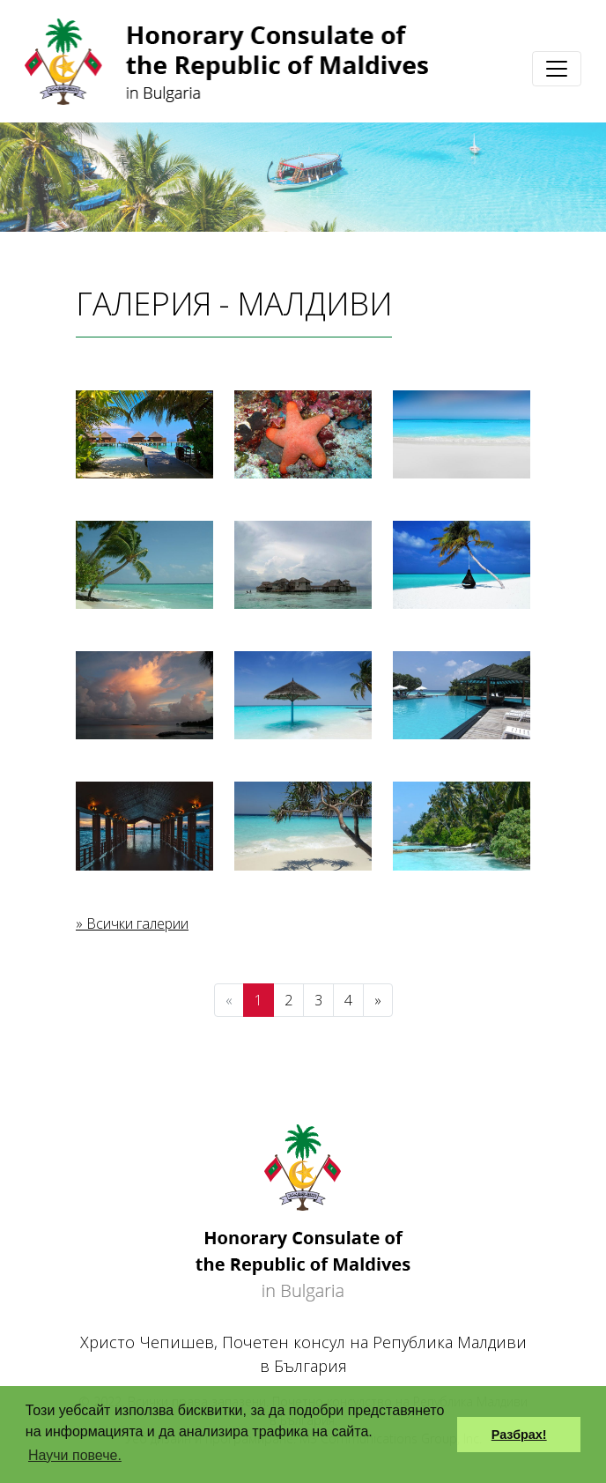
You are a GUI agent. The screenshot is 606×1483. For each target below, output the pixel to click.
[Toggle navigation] (556, 68)
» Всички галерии (132, 923)
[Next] (378, 1000)
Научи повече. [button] (75, 1455)
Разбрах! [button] (519, 1434)
